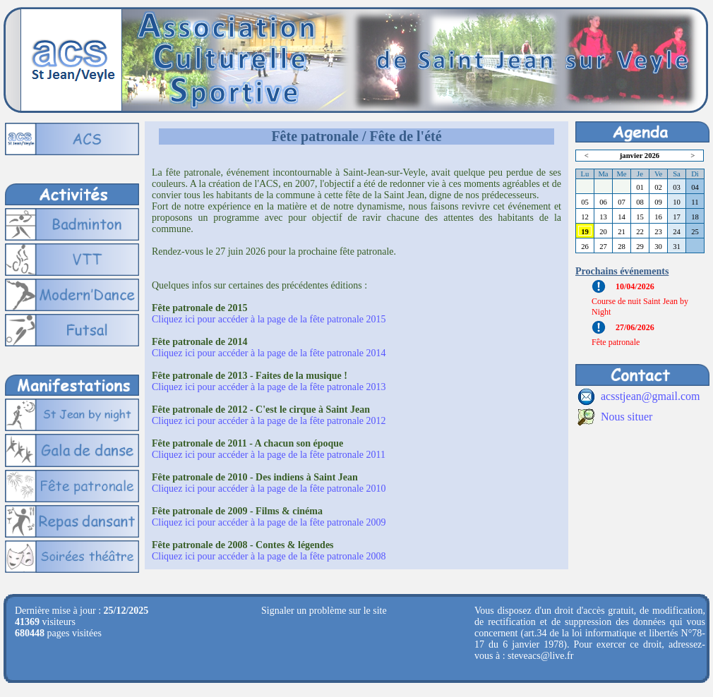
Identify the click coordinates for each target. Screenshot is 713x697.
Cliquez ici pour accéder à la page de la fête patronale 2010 (269, 488)
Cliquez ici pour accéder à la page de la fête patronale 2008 (269, 556)
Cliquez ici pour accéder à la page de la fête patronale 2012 (269, 421)
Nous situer (626, 417)
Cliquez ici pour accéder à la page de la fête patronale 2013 (269, 387)
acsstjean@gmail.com (650, 396)
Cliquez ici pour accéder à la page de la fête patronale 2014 (269, 353)
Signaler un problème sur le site (324, 610)
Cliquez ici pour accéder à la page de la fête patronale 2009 (269, 522)
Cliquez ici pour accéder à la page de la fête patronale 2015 (269, 319)
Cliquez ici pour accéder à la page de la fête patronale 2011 (268, 454)
